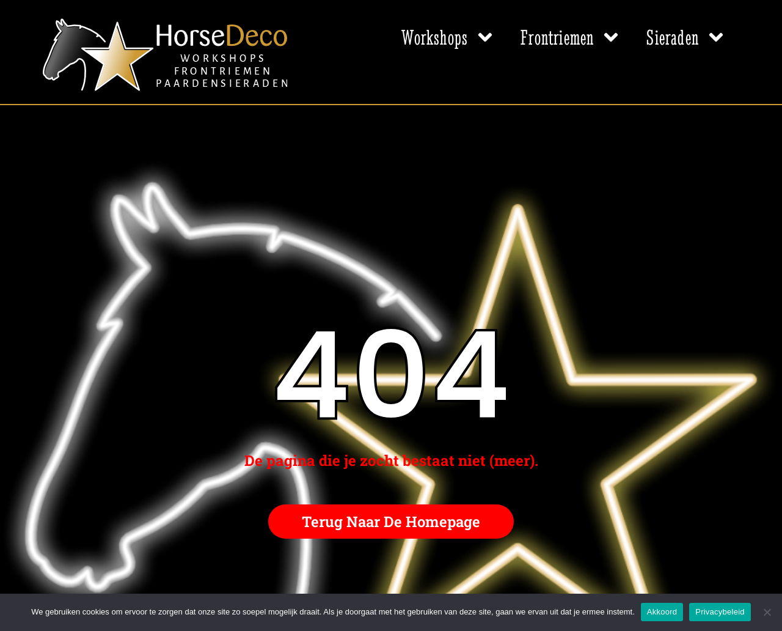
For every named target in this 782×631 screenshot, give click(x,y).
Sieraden (686, 37)
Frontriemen (571, 37)
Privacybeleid (720, 611)
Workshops (448, 37)
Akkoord (662, 611)
